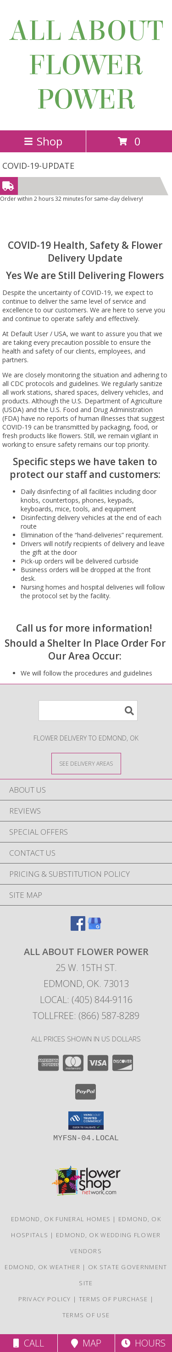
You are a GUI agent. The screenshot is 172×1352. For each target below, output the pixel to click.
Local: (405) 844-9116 (86, 999)
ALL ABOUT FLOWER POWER (86, 65)
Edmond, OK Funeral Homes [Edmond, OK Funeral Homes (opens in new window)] (61, 1219)
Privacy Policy (44, 1299)
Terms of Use (86, 1315)
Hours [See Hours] (143, 1343)
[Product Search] (88, 710)
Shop (43, 141)
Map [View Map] (86, 1343)
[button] (86, 1120)
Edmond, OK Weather (42, 1267)
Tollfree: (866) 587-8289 (86, 1015)
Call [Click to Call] (28, 1343)
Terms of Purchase (113, 1299)
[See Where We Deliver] (86, 763)
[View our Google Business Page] (94, 928)
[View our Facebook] (78, 928)
